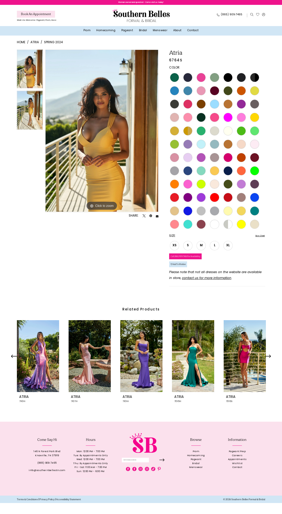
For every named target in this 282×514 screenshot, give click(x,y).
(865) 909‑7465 (47, 474)
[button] (263, 18)
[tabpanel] (30, 73)
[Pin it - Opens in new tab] (150, 218)
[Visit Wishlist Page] (258, 18)
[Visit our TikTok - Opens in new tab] (153, 483)
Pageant (196, 471)
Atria (34, 45)
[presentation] (38, 367)
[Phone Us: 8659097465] (229, 18)
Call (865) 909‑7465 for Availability (194, 262)
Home (21, 45)
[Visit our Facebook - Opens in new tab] (128, 483)
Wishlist (237, 474)
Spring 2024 (53, 45)
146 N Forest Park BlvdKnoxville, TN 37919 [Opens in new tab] (47, 464)
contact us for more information (206, 289)
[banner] (141, 18)
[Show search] (252, 18)
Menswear (196, 479)
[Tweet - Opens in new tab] (144, 218)
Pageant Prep (237, 462)
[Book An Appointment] (36, 16)
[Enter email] (143, 472)
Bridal (196, 474)
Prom (196, 462)
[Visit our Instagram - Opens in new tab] (140, 483)
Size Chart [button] (257, 238)
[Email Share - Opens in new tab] (157, 218)
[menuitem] (36, 19)
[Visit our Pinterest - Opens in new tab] (159, 483)
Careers (237, 466)
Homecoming (196, 466)
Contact (237, 479)
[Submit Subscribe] (161, 472)
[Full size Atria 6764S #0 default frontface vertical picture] (102, 133)
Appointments (237, 471)
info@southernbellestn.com (47, 481)
